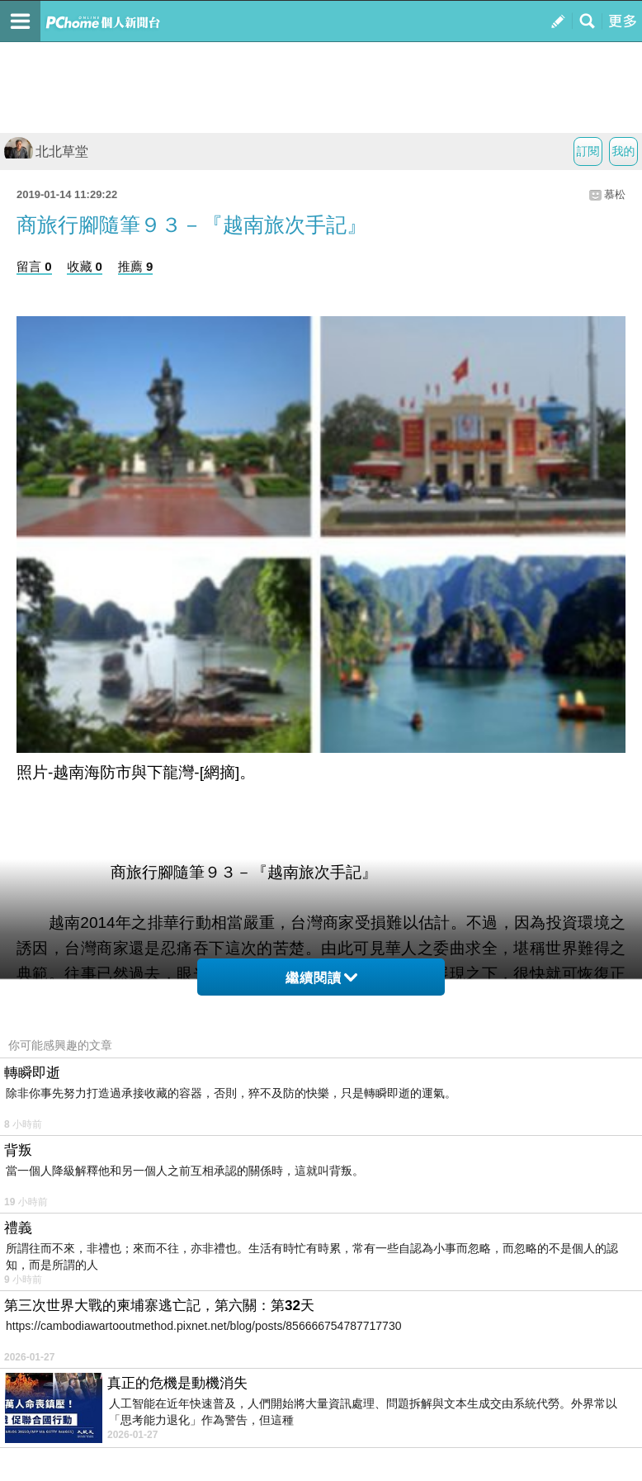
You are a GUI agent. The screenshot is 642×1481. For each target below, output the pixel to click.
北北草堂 (46, 151)
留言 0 (34, 266)
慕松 (614, 194)
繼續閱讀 (321, 977)
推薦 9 (135, 266)
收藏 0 (84, 266)
